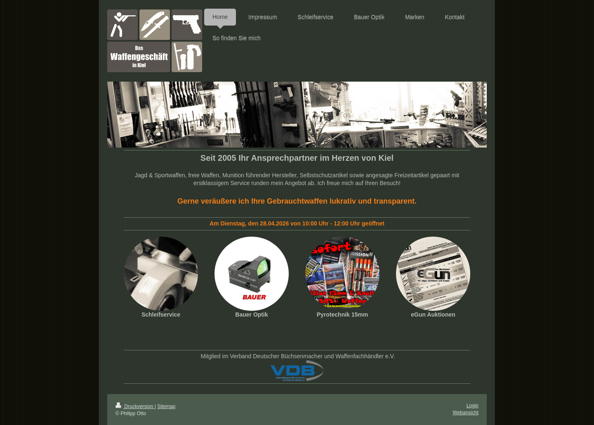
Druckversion (135, 406)
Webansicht (465, 413)
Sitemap (166, 406)
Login (472, 406)
